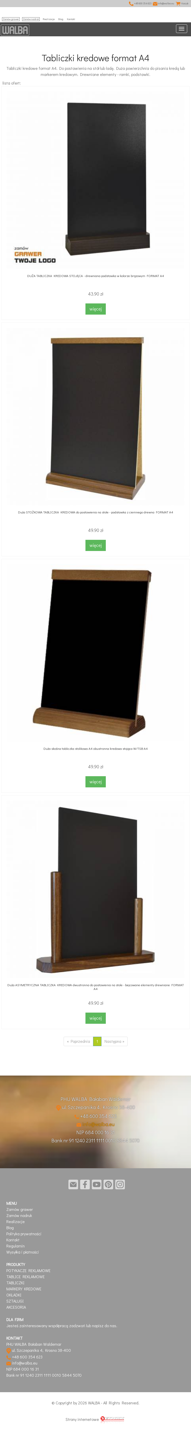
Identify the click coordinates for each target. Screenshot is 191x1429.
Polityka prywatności (23, 1233)
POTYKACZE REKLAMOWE (28, 1270)
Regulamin (15, 1245)
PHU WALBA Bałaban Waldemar (95, 1099)
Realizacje (49, 19)
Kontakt (71, 19)
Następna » (114, 1041)
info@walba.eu (163, 3)
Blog (60, 19)
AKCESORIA (16, 1307)
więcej (96, 309)
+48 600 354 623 (140, 3)
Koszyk (182, 3)
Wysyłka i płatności (22, 1252)
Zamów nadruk (31, 19)
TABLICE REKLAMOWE (25, 1276)
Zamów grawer (11, 19)
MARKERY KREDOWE (23, 1288)
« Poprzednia (78, 1041)
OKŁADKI (13, 1294)
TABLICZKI (15, 1282)
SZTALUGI (15, 1301)
